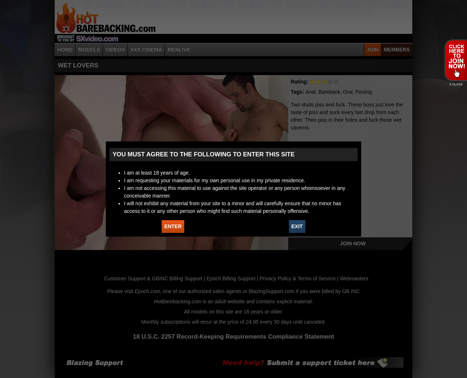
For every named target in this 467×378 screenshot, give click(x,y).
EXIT (297, 226)
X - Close (455, 84)
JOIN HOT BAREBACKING (455, 60)
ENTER (172, 226)
